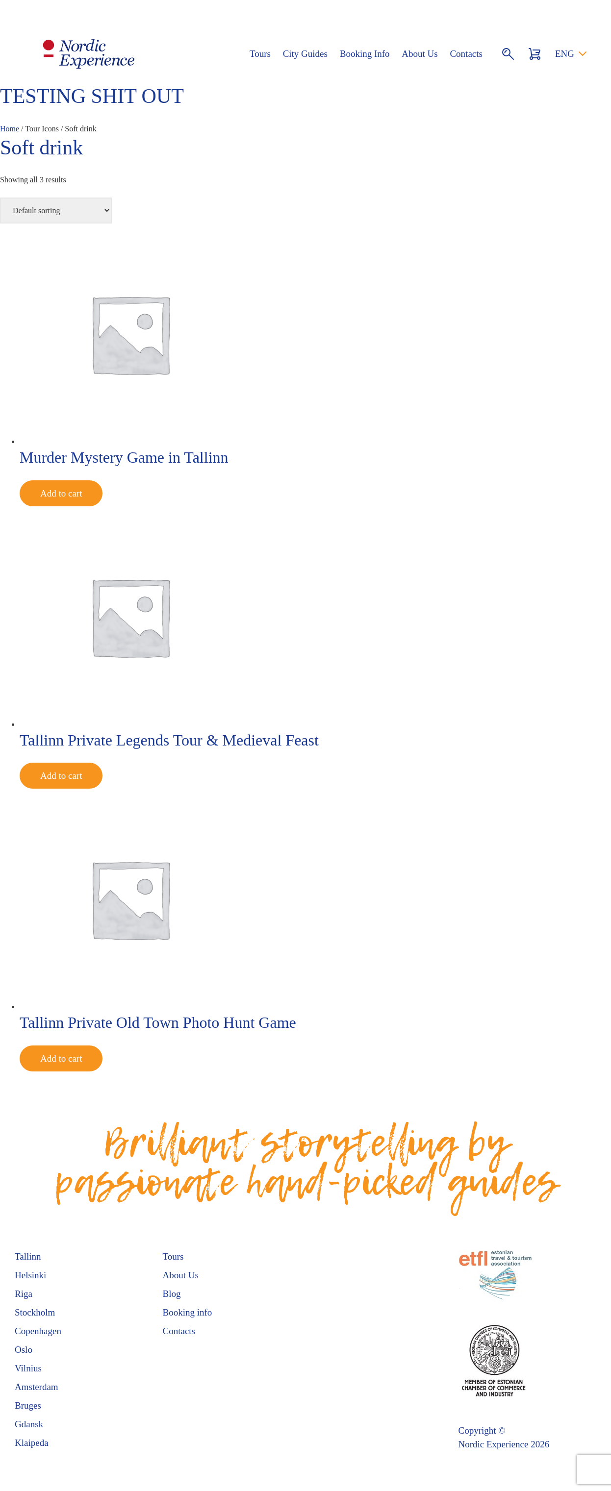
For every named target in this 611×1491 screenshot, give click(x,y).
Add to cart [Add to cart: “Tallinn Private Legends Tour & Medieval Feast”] (61, 775)
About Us (419, 54)
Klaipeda (32, 1443)
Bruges (28, 1405)
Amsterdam (36, 1387)
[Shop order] (56, 211)
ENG (564, 53)
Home (9, 128)
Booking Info (365, 54)
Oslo (23, 1349)
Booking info (187, 1312)
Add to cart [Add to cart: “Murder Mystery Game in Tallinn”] (61, 493)
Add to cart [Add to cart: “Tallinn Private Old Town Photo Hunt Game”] (61, 1058)
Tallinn (28, 1256)
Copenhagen (38, 1331)
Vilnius (28, 1368)
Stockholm (35, 1312)
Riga (23, 1294)
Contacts (466, 54)
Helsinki (30, 1275)
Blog (172, 1294)
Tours (260, 54)
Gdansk (29, 1424)
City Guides (305, 54)
